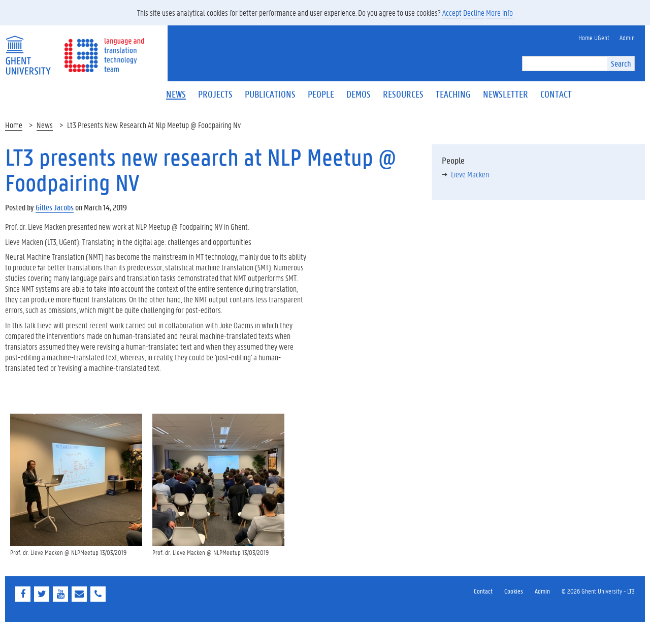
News (45, 124)
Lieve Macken (470, 174)
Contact (483, 590)
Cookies (513, 590)
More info (499, 12)
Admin (542, 590)
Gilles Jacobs (55, 207)
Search (621, 63)
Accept (452, 12)
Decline (473, 12)
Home (13, 124)
